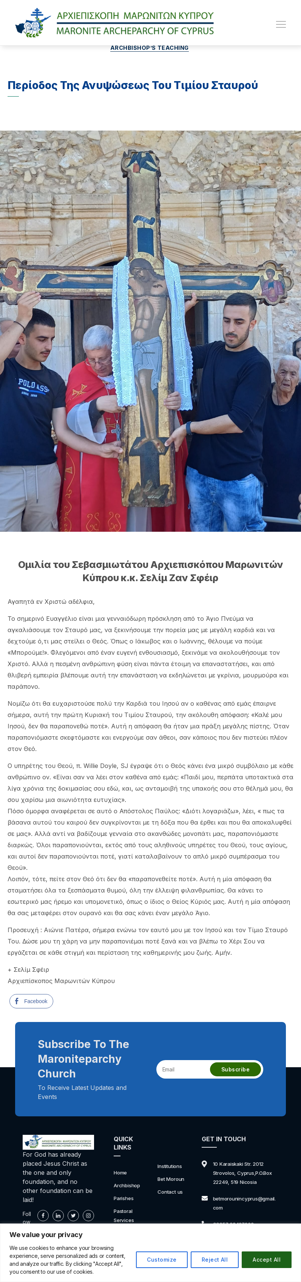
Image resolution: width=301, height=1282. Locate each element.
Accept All (267, 1259)
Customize (161, 1259)
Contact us (172, 1193)
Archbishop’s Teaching (151, 49)
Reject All (215, 1259)
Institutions (172, 1167)
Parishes (125, 1199)
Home (122, 1173)
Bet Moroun (173, 1180)
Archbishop (130, 1186)
